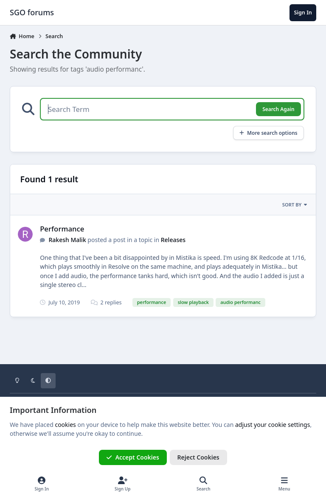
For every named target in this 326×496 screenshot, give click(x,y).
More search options (268, 132)
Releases (173, 240)
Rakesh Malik (67, 240)
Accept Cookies (133, 457)
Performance (62, 229)
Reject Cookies (198, 457)
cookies (65, 425)
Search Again (278, 109)
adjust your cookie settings (272, 425)
